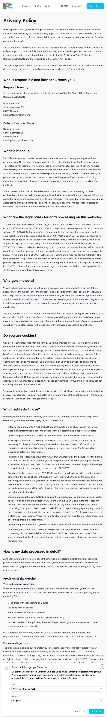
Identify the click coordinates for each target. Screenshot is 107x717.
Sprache (19, 692)
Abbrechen (76, 707)
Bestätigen (92, 707)
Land (17, 680)
